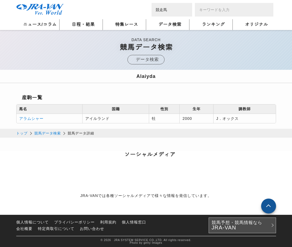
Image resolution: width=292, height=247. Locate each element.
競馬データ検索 (47, 133)
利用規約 (108, 222)
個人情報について (32, 222)
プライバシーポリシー (74, 222)
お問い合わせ (92, 228)
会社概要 (24, 228)
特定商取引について (56, 228)
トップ (22, 133)
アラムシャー (31, 118)
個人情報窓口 (134, 222)
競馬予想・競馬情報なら (237, 225)
